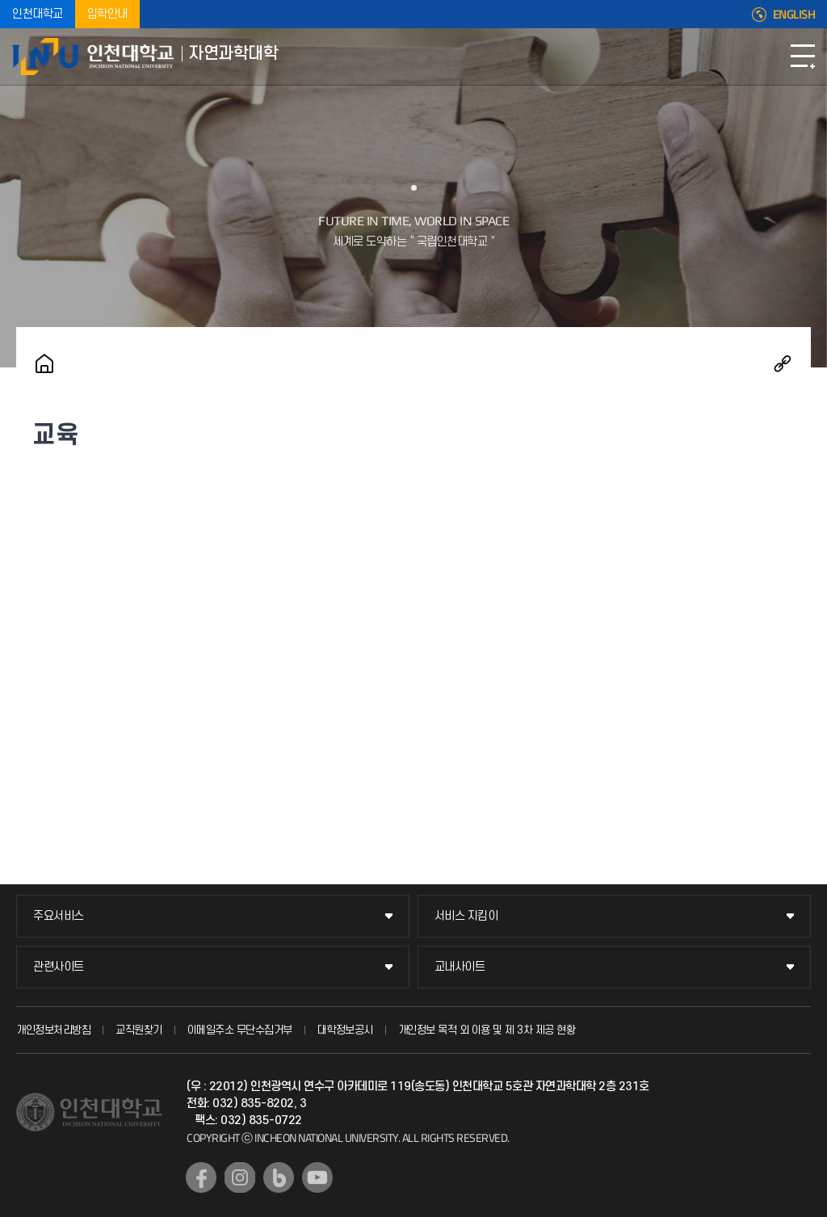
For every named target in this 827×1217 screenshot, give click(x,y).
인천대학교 (37, 14)
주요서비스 (58, 916)
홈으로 (44, 363)
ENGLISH (794, 14)
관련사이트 (58, 967)
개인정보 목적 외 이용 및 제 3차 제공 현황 (487, 1030)
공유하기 (782, 363)
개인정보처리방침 (53, 1030)
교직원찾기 (138, 1030)
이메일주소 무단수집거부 (239, 1030)
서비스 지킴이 (466, 916)
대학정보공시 (345, 1030)
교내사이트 (459, 967)
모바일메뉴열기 (803, 56)
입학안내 (107, 14)
